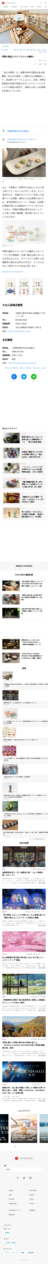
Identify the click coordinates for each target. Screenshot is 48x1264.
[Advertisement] (24, 406)
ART (32, 6)
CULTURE (24, 6)
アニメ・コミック (11, 1253)
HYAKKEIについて (15, 1210)
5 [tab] (29, 1147)
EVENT (31, 1195)
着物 (22, 1253)
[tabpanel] (24, 1128)
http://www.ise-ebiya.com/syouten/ (22, 363)
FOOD (39, 6)
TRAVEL (14, 6)
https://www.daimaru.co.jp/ (19, 331)
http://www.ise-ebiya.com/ (12, 272)
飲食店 (7, 1233)
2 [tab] (19, 1147)
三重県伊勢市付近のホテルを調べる (21, 139)
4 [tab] (26, 1147)
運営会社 (12, 1214)
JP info (31, 1203)
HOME (5, 6)
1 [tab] (15, 1147)
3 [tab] (22, 1147)
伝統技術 (31, 1253)
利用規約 (32, 1210)
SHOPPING (13, 1203)
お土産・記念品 (10, 1243)
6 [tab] (33, 1147)
